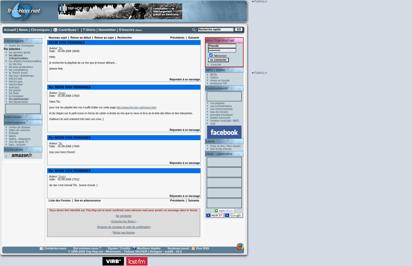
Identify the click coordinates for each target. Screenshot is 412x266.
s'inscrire (216, 64)
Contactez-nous (55, 248)
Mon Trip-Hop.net (220, 40)
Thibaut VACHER (135, 251)
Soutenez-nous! (179, 248)
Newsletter (107, 30)
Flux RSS (202, 248)
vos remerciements (221, 109)
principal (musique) (221, 114)
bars (11, 144)
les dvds (14, 93)
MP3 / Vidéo (215, 70)
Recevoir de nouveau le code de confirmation (123, 227)
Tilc (60, 48)
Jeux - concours (219, 154)
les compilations (18, 69)
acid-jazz (14, 87)
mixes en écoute (220, 80)
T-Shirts (89, 30)
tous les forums (219, 112)
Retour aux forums (124, 232)
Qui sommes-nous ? (87, 248)
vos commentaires (221, 106)
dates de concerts (19, 130)
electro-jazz (16, 81)
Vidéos (214, 77)
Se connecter (124, 215)
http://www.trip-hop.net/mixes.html (136, 107)
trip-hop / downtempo (21, 75)
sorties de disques (19, 127)
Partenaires (14, 150)
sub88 (169, 251)
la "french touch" (18, 72)
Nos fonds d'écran (220, 149)
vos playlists (217, 103)
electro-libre (16, 84)
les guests (15, 90)
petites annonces (220, 117)
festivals (14, 133)
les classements (18, 101)
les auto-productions (21, 67)
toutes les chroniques (21, 45)
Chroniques (40, 30)
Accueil (10, 30)
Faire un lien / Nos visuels (225, 146)
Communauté (217, 88)
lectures (21, 144)
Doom (62, 92)
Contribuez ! (69, 30)
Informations (15, 123)
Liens (210, 141)
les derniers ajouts (19, 52)
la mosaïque (16, 96)
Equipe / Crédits (119, 248)
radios (12, 138)
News (23, 30)
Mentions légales (149, 248)
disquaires (25, 138)
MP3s (213, 74)
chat (212, 123)
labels (12, 136)
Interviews (13, 117)
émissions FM (218, 83)
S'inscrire (127, 30)
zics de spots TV (18, 141)
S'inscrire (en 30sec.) (123, 221)
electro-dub (15, 78)
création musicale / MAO (224, 120)
